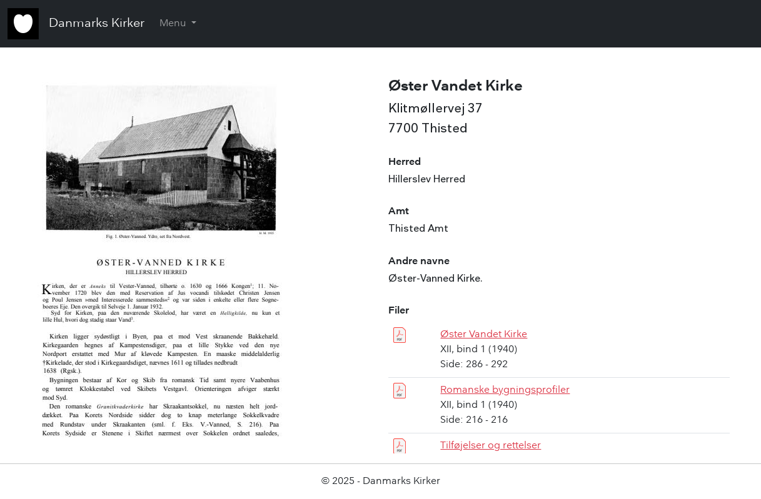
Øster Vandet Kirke (483, 335)
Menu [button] (174, 24)
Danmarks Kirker (96, 23)
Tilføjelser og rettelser (490, 446)
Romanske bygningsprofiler (505, 390)
